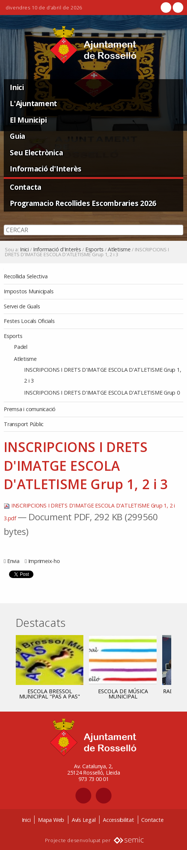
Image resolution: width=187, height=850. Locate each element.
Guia (17, 136)
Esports (94, 249)
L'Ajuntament (33, 103)
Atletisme (119, 249)
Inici (17, 87)
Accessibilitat (118, 819)
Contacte (152, 819)
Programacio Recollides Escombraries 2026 (83, 203)
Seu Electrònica (36, 152)
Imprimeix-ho (44, 561)
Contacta (25, 187)
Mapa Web (51, 819)
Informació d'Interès (45, 169)
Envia (13, 561)
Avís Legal (84, 819)
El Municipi (28, 120)
